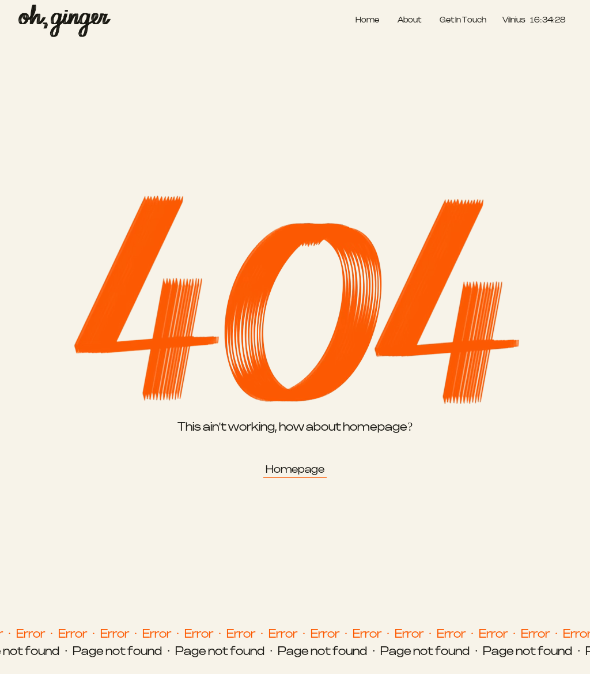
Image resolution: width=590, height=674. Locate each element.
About (409, 20)
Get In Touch (463, 20)
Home (367, 20)
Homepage (295, 469)
